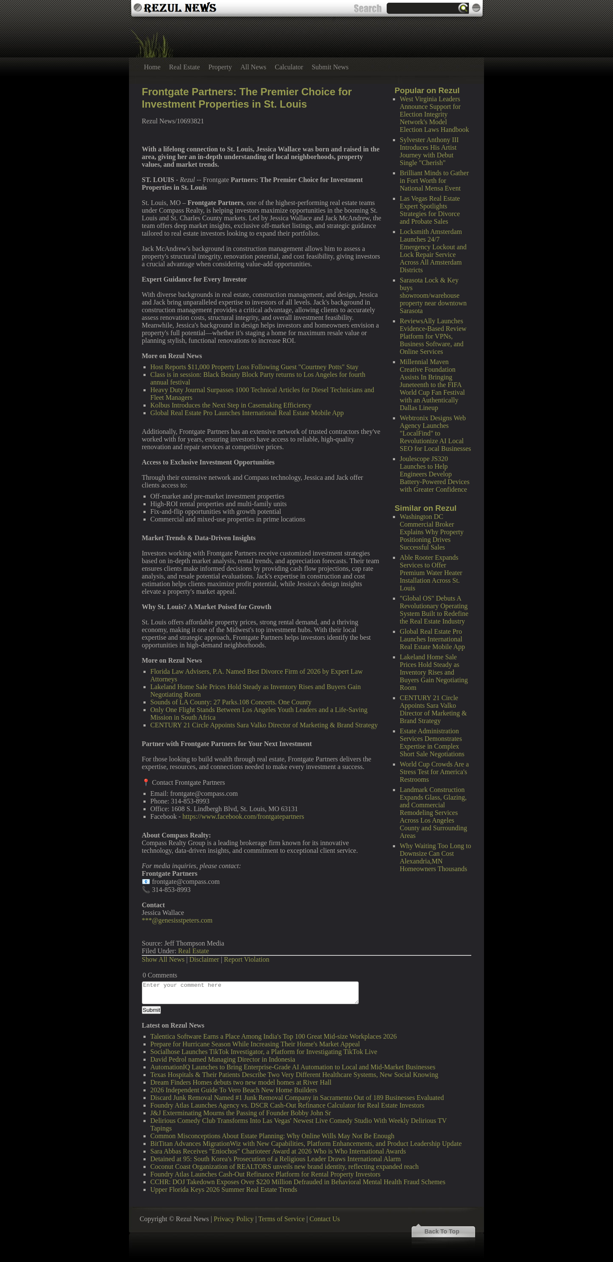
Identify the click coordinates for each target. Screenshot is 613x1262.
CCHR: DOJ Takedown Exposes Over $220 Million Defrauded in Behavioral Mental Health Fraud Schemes (297, 1181)
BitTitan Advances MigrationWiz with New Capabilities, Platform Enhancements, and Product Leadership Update (306, 1143)
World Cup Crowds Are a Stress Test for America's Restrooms (434, 772)
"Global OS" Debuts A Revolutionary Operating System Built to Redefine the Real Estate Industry (434, 610)
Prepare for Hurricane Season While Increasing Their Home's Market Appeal (255, 1044)
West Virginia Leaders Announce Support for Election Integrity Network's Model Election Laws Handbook (434, 114)
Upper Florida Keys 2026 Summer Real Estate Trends (223, 1189)
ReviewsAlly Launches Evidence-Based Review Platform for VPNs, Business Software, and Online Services (433, 336)
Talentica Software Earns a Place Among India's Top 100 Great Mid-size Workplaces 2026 (273, 1036)
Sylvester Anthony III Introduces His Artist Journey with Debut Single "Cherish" (429, 151)
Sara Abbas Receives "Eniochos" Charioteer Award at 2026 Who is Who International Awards (278, 1151)
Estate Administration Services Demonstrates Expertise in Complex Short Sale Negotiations (432, 742)
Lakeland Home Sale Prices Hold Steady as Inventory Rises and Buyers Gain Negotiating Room (434, 672)
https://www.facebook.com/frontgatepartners (243, 816)
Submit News (330, 67)
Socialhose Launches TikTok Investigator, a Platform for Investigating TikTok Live (263, 1051)
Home (152, 67)
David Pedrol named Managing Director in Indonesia (222, 1059)
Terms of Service (281, 1218)
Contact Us (324, 1218)
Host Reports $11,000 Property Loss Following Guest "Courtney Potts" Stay (254, 366)
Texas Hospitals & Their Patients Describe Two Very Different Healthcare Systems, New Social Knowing (294, 1074)
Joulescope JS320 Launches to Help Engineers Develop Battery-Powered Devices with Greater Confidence (435, 474)
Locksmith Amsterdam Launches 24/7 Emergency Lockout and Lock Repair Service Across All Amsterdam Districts (433, 250)
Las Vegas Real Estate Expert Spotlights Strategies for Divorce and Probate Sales (430, 210)
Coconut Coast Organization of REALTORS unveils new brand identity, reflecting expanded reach (284, 1166)
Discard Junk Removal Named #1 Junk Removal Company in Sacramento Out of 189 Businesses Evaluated (297, 1097)
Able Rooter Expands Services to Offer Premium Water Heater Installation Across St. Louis (431, 573)
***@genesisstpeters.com (177, 920)
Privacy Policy (234, 1218)
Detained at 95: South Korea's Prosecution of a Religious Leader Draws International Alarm (275, 1158)
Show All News (163, 959)
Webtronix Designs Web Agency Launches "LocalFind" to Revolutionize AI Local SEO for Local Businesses (435, 433)
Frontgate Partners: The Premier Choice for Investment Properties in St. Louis (247, 98)
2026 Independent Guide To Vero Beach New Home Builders (233, 1090)
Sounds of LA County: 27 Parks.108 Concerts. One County (231, 702)
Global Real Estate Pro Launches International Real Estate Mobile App (432, 639)
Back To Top (441, 1231)
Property (220, 67)
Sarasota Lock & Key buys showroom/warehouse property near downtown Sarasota (433, 295)
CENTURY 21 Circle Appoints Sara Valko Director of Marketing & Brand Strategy (433, 709)
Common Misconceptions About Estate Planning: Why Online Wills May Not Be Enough (272, 1136)
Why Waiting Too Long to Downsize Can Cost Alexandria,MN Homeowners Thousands (435, 857)
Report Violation (246, 959)
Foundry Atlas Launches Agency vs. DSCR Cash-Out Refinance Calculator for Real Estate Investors (287, 1105)
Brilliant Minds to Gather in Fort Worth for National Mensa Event (434, 180)
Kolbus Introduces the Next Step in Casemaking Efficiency (231, 405)
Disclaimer (204, 959)
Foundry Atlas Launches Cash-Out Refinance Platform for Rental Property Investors (265, 1174)
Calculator (289, 67)
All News (253, 67)
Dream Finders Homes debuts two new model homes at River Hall (241, 1082)
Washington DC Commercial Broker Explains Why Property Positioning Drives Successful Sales (432, 532)
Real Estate (184, 67)
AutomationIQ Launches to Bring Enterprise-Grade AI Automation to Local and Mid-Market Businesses (292, 1067)
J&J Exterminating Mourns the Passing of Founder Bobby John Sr (240, 1113)
